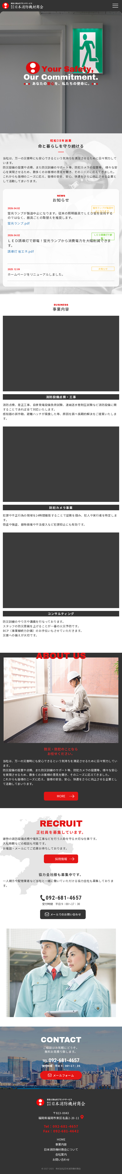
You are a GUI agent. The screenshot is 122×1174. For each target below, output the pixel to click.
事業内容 (61, 1144)
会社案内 (61, 1154)
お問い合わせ (61, 1159)
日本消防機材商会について (61, 1149)
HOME (61, 1139)
